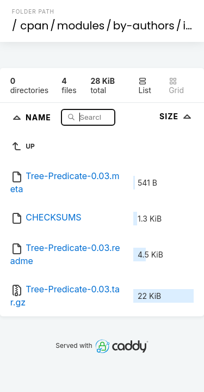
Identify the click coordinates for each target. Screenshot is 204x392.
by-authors (144, 25)
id (188, 25)
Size (176, 116)
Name (39, 116)
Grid (176, 86)
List (144, 86)
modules (80, 25)
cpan (34, 25)
